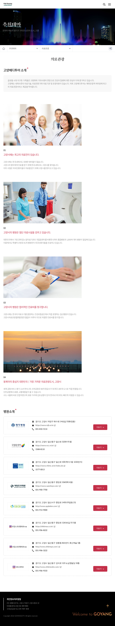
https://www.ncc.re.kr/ (44, 446)
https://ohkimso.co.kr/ (44, 526)
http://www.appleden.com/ (46, 506)
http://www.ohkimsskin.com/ (47, 567)
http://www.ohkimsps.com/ (46, 547)
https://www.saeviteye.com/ (47, 486)
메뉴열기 (109, 4)
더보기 (99, 427)
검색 (104, 4)
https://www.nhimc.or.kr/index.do (49, 466)
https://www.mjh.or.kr (44, 425)
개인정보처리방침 (14, 599)
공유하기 (110, 48)
